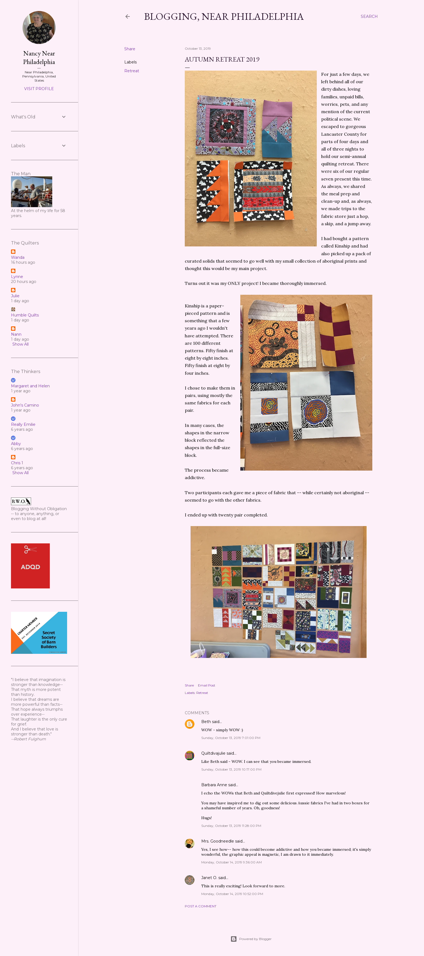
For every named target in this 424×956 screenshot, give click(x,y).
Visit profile (39, 88)
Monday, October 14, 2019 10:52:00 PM (232, 894)
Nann (16, 334)
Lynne (17, 276)
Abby (16, 443)
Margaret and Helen (30, 385)
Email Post (206, 685)
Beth (206, 721)
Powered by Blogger (251, 939)
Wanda (17, 257)
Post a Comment (200, 906)
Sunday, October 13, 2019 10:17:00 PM (231, 769)
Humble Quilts (25, 315)
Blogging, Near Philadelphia (224, 16)
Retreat (131, 70)
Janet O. (209, 877)
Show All (20, 344)
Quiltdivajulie (213, 753)
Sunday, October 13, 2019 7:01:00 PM (230, 738)
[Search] (369, 16)
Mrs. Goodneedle (217, 841)
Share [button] (129, 48)
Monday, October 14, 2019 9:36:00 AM (231, 862)
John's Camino (25, 405)
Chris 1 (17, 462)
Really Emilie (23, 424)
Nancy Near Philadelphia (39, 57)
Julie (15, 295)
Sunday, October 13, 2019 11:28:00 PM (231, 826)
